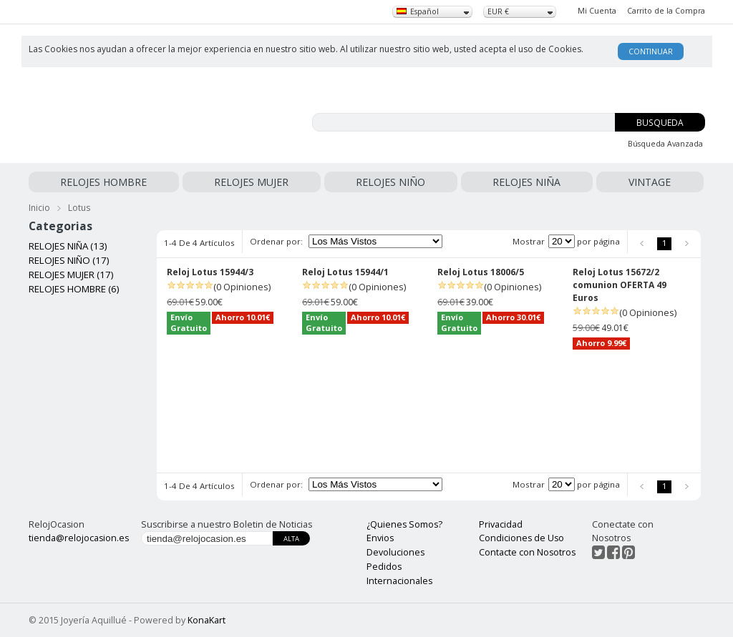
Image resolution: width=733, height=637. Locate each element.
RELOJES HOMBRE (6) (74, 288)
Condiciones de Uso (521, 538)
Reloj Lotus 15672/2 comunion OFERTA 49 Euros (619, 285)
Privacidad (501, 524)
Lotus (79, 208)
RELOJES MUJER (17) (71, 274)
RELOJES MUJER (251, 182)
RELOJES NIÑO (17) (69, 260)
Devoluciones (395, 552)
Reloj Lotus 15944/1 (345, 272)
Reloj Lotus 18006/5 (480, 272)
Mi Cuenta (597, 11)
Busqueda (660, 123)
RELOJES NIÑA (526, 182)
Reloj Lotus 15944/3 (210, 272)
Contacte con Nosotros (527, 552)
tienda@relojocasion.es (79, 538)
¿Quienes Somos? (404, 524)
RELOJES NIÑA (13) (68, 246)
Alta (291, 538)
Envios (380, 538)
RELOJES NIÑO (390, 182)
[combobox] (432, 12)
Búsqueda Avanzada (665, 144)
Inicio (39, 208)
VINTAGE (649, 182)
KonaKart (206, 620)
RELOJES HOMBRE (103, 182)
